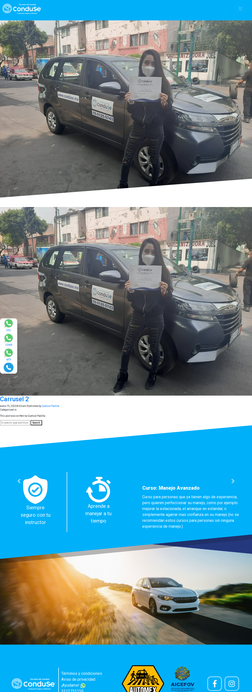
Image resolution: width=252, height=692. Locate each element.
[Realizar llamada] (9, 367)
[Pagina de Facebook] (214, 683)
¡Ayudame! (73, 685)
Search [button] (36, 422)
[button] (19, 481)
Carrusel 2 (14, 399)
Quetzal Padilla (50, 406)
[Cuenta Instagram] (231, 683)
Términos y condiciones (81, 673)
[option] (126, 502)
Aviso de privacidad (78, 679)
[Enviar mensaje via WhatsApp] (9, 326)
